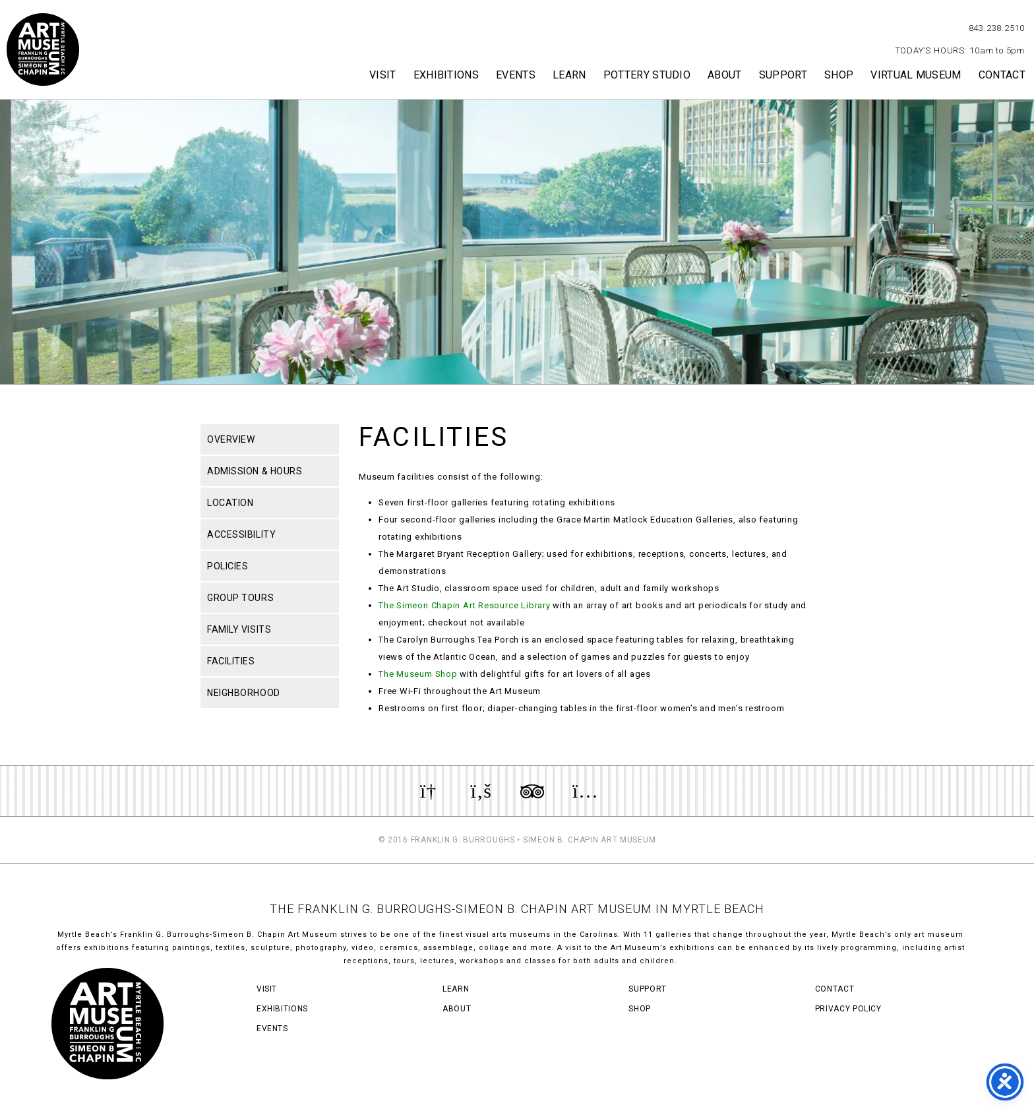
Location (230, 502)
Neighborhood (243, 692)
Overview (231, 439)
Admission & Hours (255, 471)
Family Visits (239, 629)
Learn (569, 75)
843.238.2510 (997, 28)
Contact (1002, 75)
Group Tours (240, 597)
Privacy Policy (848, 1008)
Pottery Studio (646, 75)
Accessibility (241, 534)
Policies (227, 566)
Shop (838, 75)
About (725, 75)
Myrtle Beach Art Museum (43, 49)
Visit (382, 75)
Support (783, 75)
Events (515, 75)
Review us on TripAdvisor (532, 791)
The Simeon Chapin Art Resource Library (465, 605)
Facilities (231, 661)
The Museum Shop (418, 674)
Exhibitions (446, 75)
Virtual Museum (915, 75)
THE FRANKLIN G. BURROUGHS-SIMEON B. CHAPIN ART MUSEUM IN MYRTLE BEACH (517, 909)
